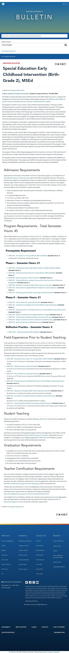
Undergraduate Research (59, 566)
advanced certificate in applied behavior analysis (35, 102)
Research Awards (57, 562)
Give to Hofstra (59, 627)
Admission (6, 535)
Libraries (55, 551)
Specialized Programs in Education (15, 178)
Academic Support (23, 555)
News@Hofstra (59, 632)
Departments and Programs (25, 541)
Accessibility (6, 627)
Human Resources (40, 559)
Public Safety (39, 564)
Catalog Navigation (9, 57)
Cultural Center (39, 545)
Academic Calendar (23, 550)
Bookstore (38, 541)
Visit (2, 574)
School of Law (5, 559)
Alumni (33, 627)
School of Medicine (6, 564)
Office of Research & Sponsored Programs (58, 556)
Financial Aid (5, 569)
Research (56, 535)
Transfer (3, 545)
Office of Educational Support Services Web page (22, 484)
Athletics (45, 627)
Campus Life (41, 535)
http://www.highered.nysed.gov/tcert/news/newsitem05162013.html (26, 494)
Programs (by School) (17, 90)
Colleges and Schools (24, 545)
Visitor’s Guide (39, 574)
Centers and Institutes (58, 541)
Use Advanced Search (8, 51)
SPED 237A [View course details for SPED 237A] (43, 419)
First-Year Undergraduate (7, 541)
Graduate (4, 550)
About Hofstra (21, 627)
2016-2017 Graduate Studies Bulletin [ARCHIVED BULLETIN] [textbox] (21, 36)
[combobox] (34, 36)
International (4, 555)
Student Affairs (39, 569)
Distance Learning (23, 569)
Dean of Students (40, 550)
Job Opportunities (8, 632)
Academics (23, 535)
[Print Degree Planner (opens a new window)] (56, 64)
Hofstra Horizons (57, 546)
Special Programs (23, 564)
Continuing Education (24, 559)
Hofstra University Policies (31, 601)
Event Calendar (39, 555)
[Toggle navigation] (65, 4)
